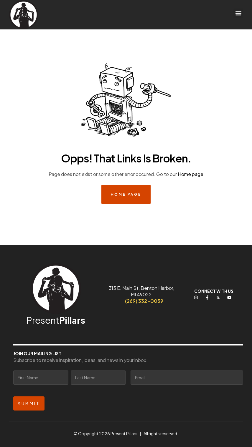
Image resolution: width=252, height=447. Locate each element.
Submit (29, 403)
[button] (238, 13)
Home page (190, 174)
